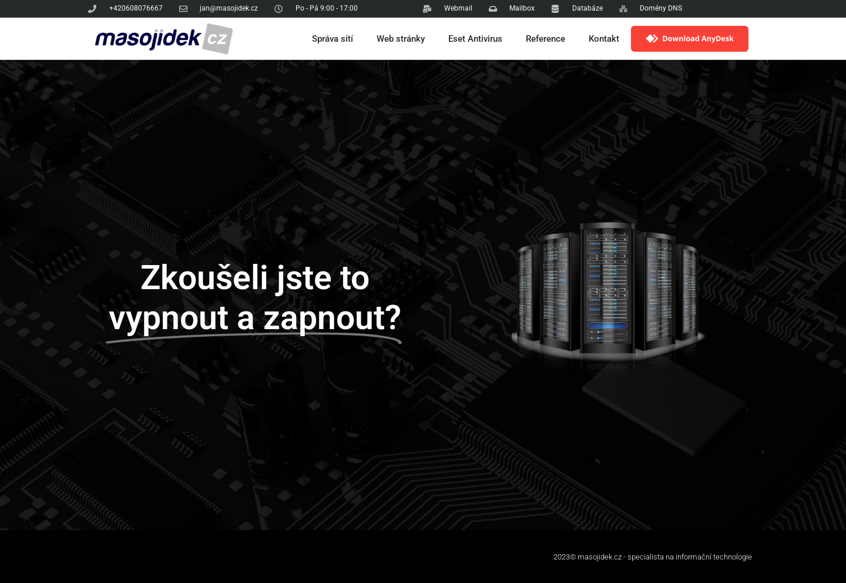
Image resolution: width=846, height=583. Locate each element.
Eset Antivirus (475, 38)
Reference (545, 38)
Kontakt (604, 38)
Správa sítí (332, 38)
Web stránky (401, 38)
